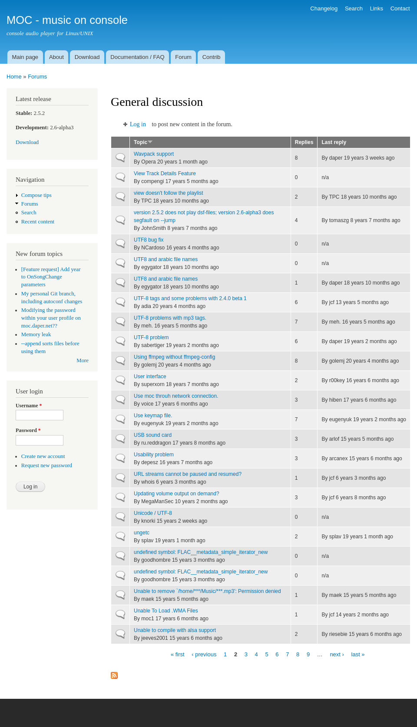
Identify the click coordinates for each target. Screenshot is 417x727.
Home (14, 76)
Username (29, 406)
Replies (304, 142)
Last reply (333, 142)
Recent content (37, 222)
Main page (25, 57)
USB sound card (153, 435)
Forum (183, 57)
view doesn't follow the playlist (168, 193)
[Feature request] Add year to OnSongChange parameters (51, 277)
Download (87, 57)
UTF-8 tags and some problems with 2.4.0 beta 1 (190, 298)
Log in (138, 124)
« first (178, 654)
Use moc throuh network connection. (176, 396)
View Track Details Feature (165, 173)
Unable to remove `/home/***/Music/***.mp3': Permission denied (207, 591)
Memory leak (36, 334)
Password (28, 430)
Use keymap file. (153, 416)
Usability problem (154, 455)
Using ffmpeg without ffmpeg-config (174, 357)
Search (354, 8)
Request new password (46, 465)
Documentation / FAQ (137, 57)
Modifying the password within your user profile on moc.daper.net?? (51, 318)
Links (376, 8)
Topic (143, 142)
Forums (37, 76)
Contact (400, 8)
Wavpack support (154, 154)
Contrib (211, 57)
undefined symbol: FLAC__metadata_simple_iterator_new (201, 552)
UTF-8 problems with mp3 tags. (170, 318)
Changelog (324, 8)
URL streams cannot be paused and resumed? (188, 474)
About (56, 57)
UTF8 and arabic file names (166, 259)
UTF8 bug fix (149, 240)
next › (337, 654)
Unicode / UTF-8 (153, 513)
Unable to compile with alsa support (175, 630)
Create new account (43, 456)
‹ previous (204, 654)
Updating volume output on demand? (176, 494)
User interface (150, 376)
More (82, 360)
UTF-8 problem (151, 337)
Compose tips (36, 195)
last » (358, 654)
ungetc (141, 533)
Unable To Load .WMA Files (166, 611)
